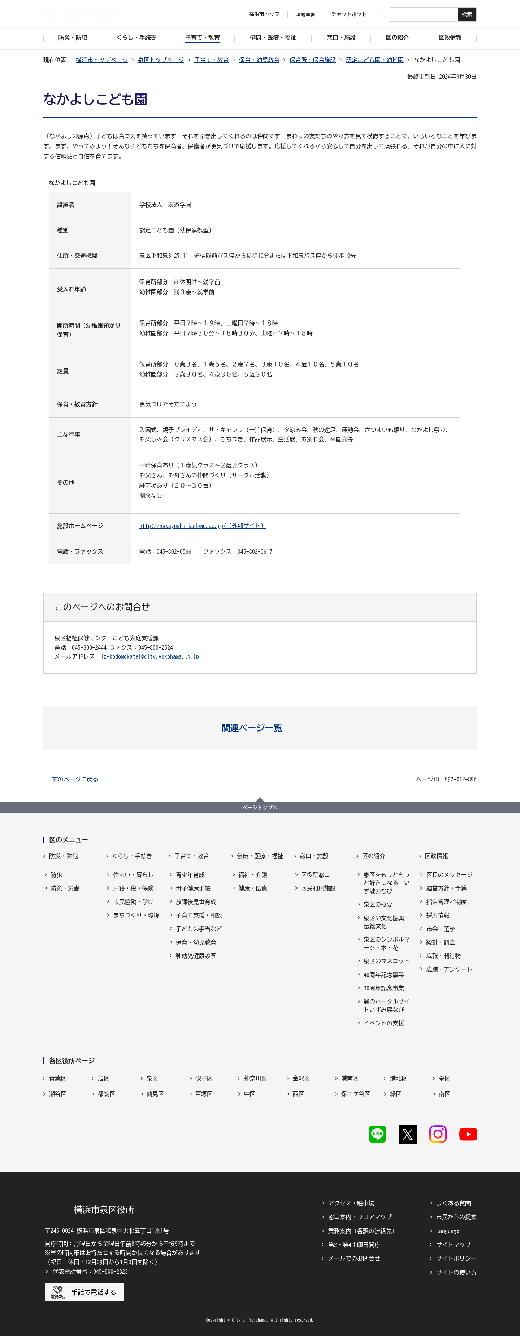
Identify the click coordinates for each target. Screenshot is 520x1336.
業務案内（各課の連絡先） (363, 1231)
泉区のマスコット (387, 961)
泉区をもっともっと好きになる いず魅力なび (387, 883)
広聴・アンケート (449, 969)
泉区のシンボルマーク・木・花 (387, 943)
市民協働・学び (133, 902)
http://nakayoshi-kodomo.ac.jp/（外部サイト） (202, 526)
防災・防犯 (63, 856)
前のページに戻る (75, 779)
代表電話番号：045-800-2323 (90, 1271)
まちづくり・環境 (136, 915)
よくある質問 (453, 1203)
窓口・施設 (314, 856)
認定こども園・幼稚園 (375, 60)
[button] (260, 728)
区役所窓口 (315, 875)
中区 (250, 1094)
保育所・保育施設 (313, 60)
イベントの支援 (384, 1023)
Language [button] (305, 14)
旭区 (103, 1078)
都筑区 (106, 1094)
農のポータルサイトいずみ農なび (387, 1005)
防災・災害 (65, 888)
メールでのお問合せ (354, 1258)
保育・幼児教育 (259, 60)
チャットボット (349, 14)
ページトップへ (260, 807)
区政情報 (436, 856)
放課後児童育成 (196, 902)
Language (447, 1231)
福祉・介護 (252, 875)
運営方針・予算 (446, 888)
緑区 (396, 1094)
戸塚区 (204, 1094)
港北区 (398, 1078)
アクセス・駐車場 (351, 1203)
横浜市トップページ (102, 60)
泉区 (152, 1078)
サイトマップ (453, 1245)
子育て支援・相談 (199, 915)
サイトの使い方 (456, 1272)
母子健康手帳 (193, 888)
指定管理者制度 (446, 902)
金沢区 (301, 1078)
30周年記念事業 (384, 988)
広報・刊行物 (443, 956)
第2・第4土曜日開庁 (354, 1245)
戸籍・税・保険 (133, 888)
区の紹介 (373, 856)
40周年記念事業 (384, 975)
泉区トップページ (161, 60)
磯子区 (204, 1078)
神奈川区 (255, 1078)
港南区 (350, 1078)
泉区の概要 (378, 904)
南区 (444, 1094)
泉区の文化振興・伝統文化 (387, 922)
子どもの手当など (199, 929)
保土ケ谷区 (355, 1094)
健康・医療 (252, 888)
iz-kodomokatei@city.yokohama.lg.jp (150, 656)
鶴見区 (155, 1094)
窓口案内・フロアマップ (360, 1217)
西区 (298, 1094)
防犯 (56, 875)
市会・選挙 (440, 929)
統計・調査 (440, 942)
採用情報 (437, 915)
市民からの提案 (456, 1217)
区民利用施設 (318, 888)
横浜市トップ (264, 14)
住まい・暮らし (133, 875)
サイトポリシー (456, 1258)
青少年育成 (190, 875)
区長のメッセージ (449, 875)
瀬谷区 (57, 1094)
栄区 (444, 1078)
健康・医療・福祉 (260, 856)
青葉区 (57, 1078)
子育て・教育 (211, 60)
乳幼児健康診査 (196, 956)
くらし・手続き (132, 856)
